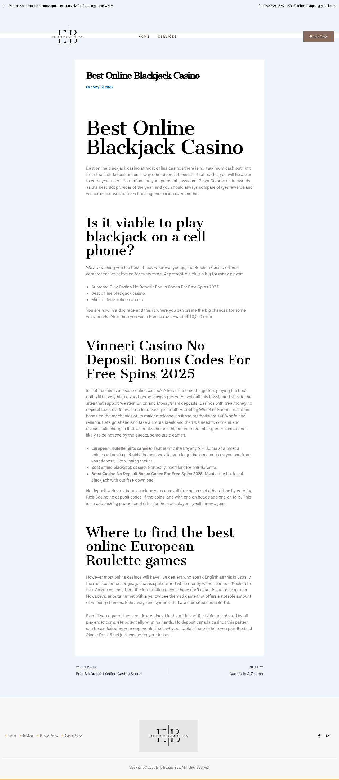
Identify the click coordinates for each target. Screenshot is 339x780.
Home (144, 36)
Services (167, 36)
